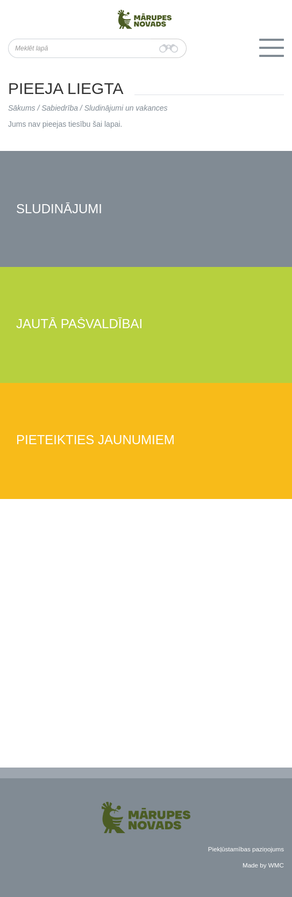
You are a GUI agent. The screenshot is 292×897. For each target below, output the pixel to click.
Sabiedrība (59, 108)
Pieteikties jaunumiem (95, 440)
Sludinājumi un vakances (126, 108)
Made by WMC (263, 865)
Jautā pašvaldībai (79, 324)
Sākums (21, 108)
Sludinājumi (59, 209)
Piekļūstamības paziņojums (246, 848)
